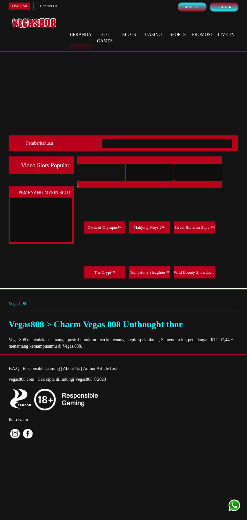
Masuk (192, 7)
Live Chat (19, 6)
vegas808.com (21, 379)
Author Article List (100, 368)
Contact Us (48, 6)
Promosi (202, 28)
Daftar (223, 7)
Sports (178, 28)
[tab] (101, 172)
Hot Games (105, 31)
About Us (71, 368)
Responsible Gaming (41, 368)
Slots (129, 28)
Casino (153, 28)
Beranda (81, 28)
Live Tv (226, 28)
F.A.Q (14, 368)
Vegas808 (17, 303)
